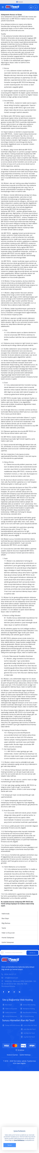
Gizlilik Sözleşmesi (10, 1012)
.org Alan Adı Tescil (29, 1037)
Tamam (10, 1145)
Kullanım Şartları (12, 1055)
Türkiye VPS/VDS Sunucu (12, 1025)
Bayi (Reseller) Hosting (30, 1012)
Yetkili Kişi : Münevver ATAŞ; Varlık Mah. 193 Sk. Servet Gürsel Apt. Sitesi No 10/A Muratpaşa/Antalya (18, 983)
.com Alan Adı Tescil (29, 1029)
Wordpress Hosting (29, 1008)
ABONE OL (32, 953)
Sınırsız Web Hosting (29, 1005)
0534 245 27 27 (10, 974)
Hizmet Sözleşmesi (11, 1016)
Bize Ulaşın (8, 1005)
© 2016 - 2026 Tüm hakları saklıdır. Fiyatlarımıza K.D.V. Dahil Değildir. (19, 1062)
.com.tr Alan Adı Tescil (30, 1025)
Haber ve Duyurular (11, 1008)
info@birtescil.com (9, 978)
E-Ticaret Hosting (28, 1016)
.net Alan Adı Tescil (29, 1033)
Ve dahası (20, 1050)
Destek (19, 2)
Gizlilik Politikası (25, 1055)
